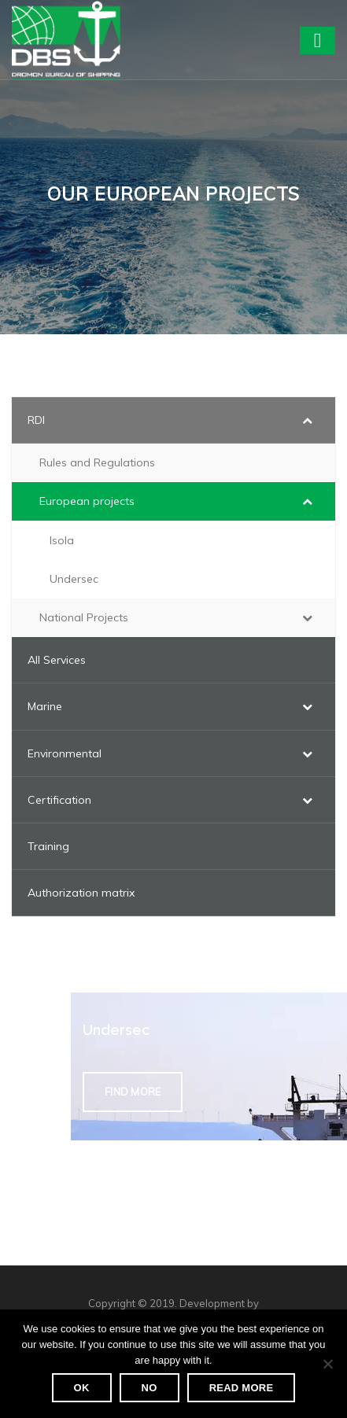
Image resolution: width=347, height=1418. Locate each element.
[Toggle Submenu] (307, 420)
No (149, 1388)
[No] (327, 1364)
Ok (82, 1388)
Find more (133, 1091)
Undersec (116, 1030)
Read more (241, 1388)
